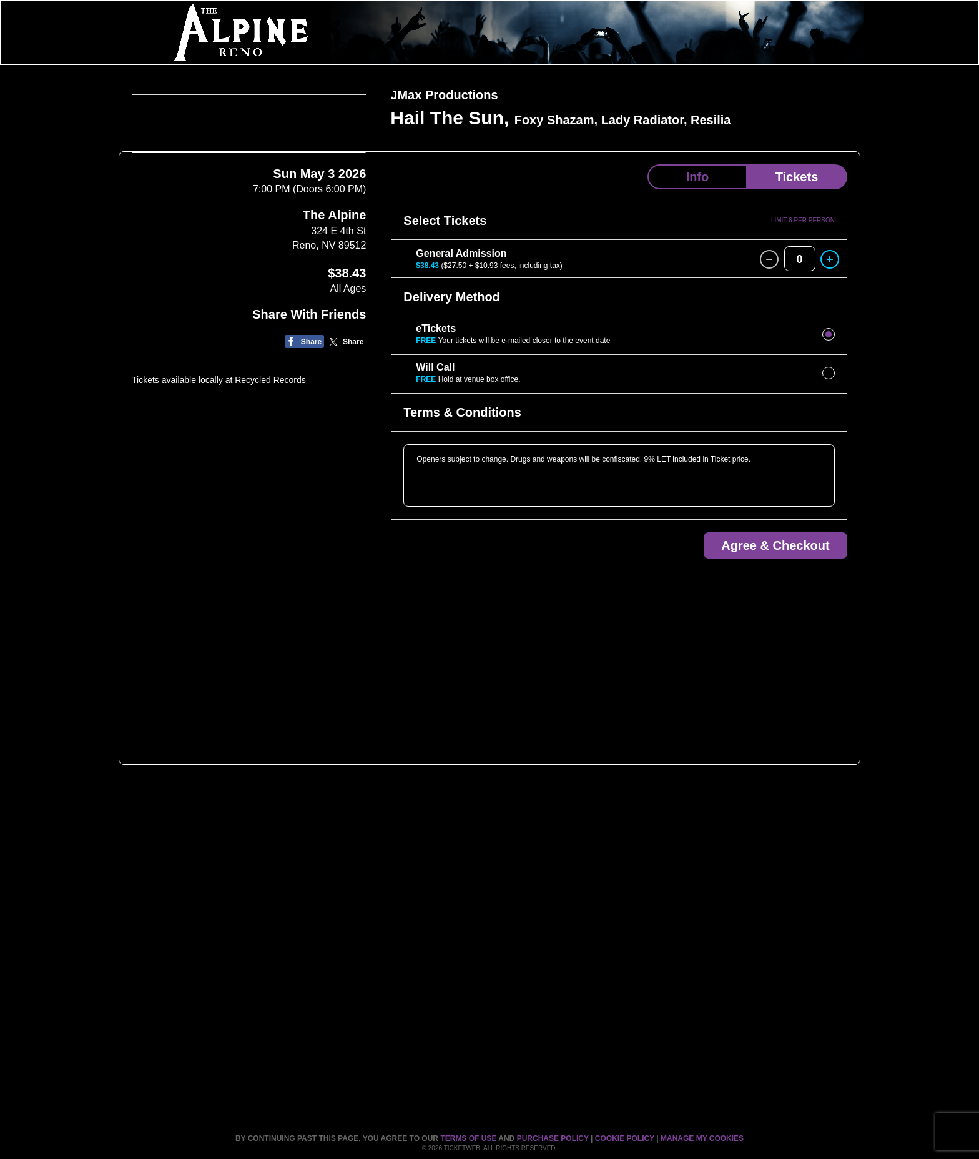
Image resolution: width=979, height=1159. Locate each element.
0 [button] (800, 259)
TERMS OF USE (469, 1138)
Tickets (797, 177)
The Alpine (334, 449)
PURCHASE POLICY (554, 1138)
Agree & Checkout (775, 545)
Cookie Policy (625, 1138)
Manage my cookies (702, 1138)
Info (697, 177)
